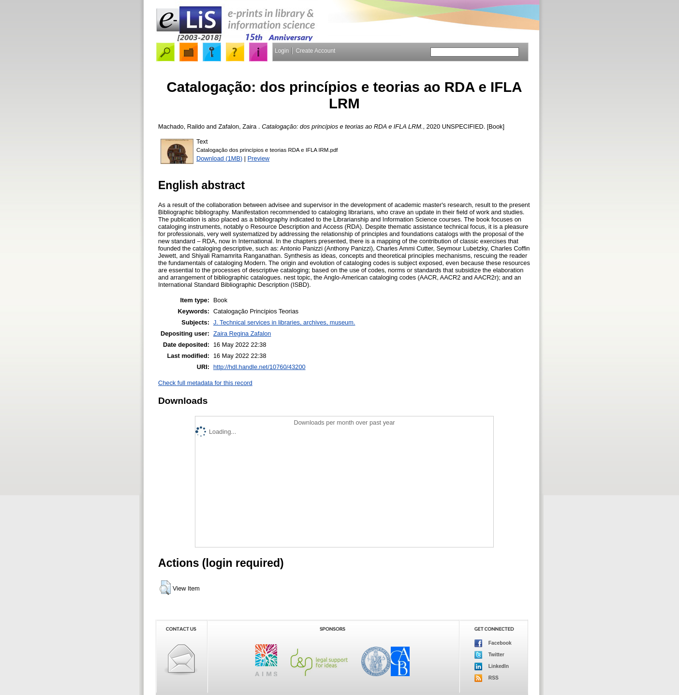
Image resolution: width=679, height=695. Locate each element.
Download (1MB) (219, 158)
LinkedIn (491, 666)
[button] (165, 587)
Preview (259, 158)
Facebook (493, 643)
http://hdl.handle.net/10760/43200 (259, 366)
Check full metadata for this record (205, 382)
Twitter (489, 655)
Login (282, 50)
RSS (486, 678)
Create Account (315, 50)
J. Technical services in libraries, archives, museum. (284, 322)
